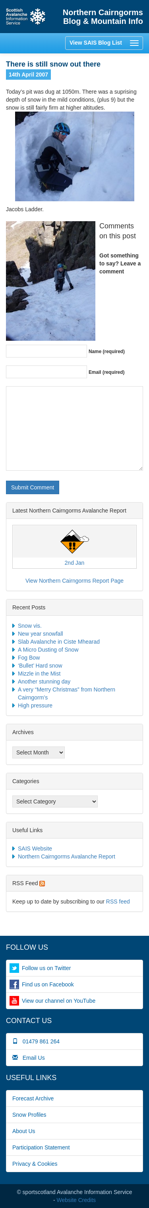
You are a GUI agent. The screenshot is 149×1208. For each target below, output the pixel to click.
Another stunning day (44, 681)
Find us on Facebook (48, 984)
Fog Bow (29, 657)
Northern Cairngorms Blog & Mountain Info (103, 17)
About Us (23, 1131)
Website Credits (76, 1200)
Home (26, 16)
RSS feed (118, 901)
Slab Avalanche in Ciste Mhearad (59, 641)
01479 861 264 (36, 1041)
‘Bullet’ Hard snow (40, 665)
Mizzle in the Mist (39, 673)
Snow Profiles (29, 1115)
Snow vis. (30, 626)
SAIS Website (35, 848)
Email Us (28, 1058)
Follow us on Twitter (46, 968)
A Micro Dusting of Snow (48, 649)
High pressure (35, 705)
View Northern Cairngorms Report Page (74, 580)
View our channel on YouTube (58, 1001)
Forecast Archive (33, 1098)
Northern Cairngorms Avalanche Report (66, 856)
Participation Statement (41, 1147)
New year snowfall (40, 634)
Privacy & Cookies (35, 1164)
